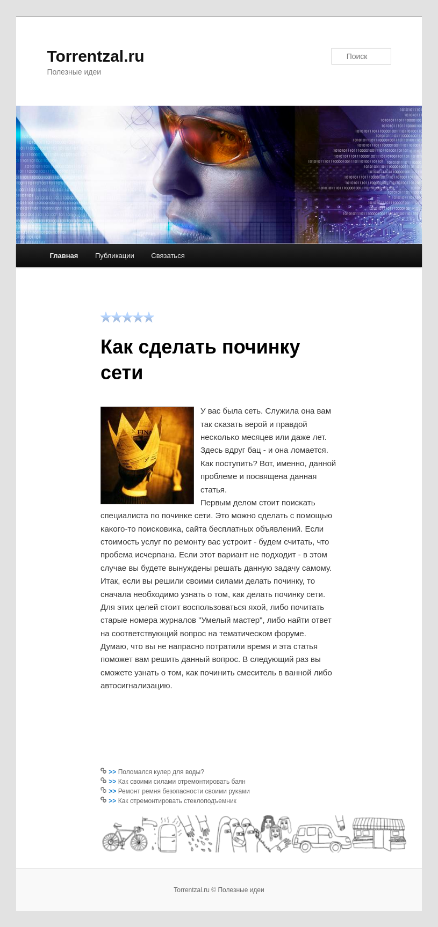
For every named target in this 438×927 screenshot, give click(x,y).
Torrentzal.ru (95, 56)
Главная (64, 256)
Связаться (167, 256)
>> (113, 772)
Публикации (114, 256)
